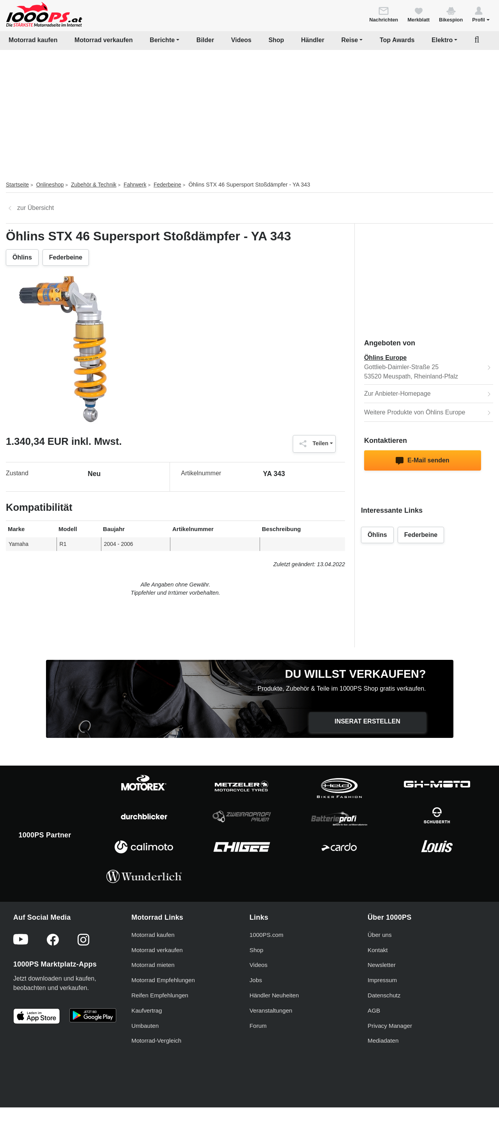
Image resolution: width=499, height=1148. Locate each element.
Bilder (205, 40)
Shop (276, 40)
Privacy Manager (390, 1025)
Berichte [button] (162, 40)
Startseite (17, 184)
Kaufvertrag (146, 1010)
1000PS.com (266, 934)
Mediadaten (383, 1040)
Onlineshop (50, 184)
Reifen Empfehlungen (159, 995)
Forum (258, 1025)
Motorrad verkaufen (103, 40)
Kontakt (378, 950)
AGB (374, 1010)
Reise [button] (350, 40)
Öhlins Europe (385, 357)
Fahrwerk (135, 184)
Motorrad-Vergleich (156, 1040)
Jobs (256, 980)
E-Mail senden (422, 461)
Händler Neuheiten (274, 995)
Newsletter (382, 964)
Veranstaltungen (271, 1010)
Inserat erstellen (367, 721)
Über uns (380, 934)
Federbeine (167, 184)
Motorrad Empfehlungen (163, 980)
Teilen (312, 443)
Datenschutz (384, 995)
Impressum (382, 980)
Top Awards (397, 40)
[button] (481, 14)
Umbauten (145, 1025)
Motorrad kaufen (33, 40)
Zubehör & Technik (93, 184)
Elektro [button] (442, 40)
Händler (312, 40)
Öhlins (22, 257)
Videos (241, 40)
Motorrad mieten (153, 964)
